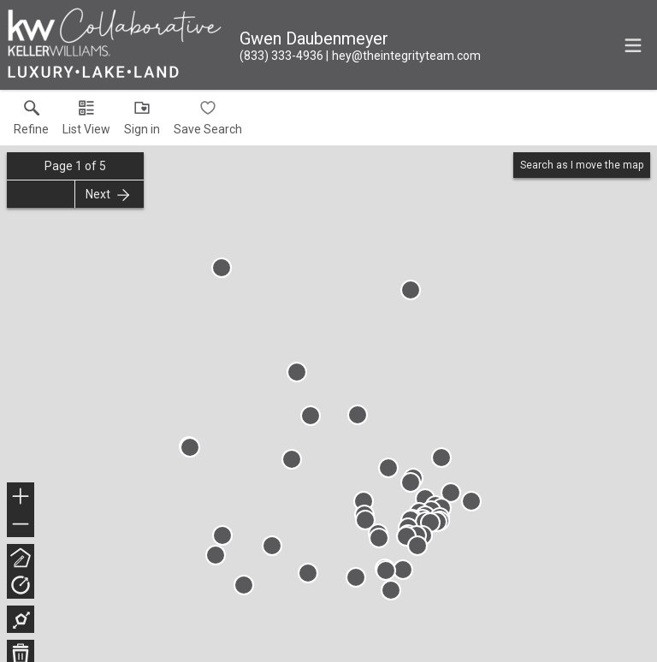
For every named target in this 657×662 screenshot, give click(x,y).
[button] (86, 121)
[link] (31, 121)
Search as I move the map (581, 165)
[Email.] (403, 55)
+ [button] (21, 498)
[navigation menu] (633, 45)
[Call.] (281, 55)
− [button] (21, 524)
